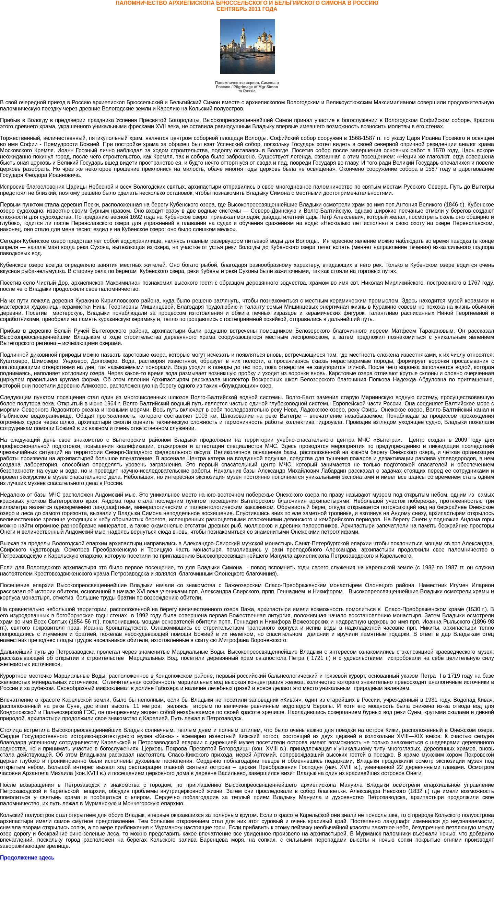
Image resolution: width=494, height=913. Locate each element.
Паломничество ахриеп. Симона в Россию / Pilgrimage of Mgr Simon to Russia (247, 87)
